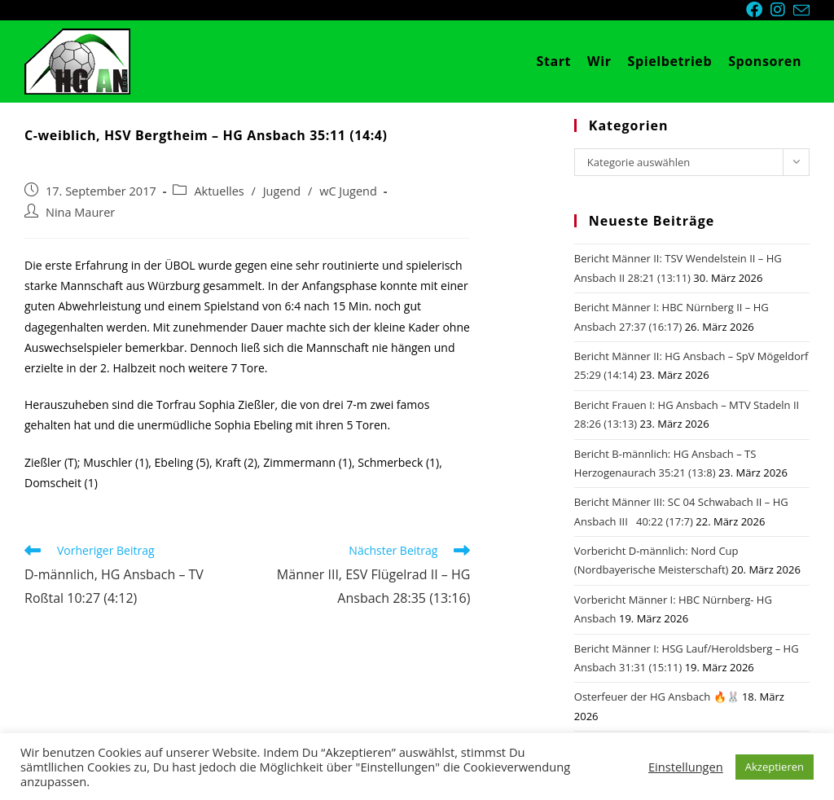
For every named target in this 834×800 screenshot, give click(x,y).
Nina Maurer (80, 212)
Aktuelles (219, 191)
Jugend (282, 191)
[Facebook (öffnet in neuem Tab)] (758, 10)
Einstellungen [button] (685, 766)
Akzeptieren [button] (774, 766)
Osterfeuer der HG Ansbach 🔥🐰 (657, 696)
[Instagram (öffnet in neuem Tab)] (781, 10)
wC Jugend (348, 191)
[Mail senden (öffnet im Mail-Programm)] (801, 11)
